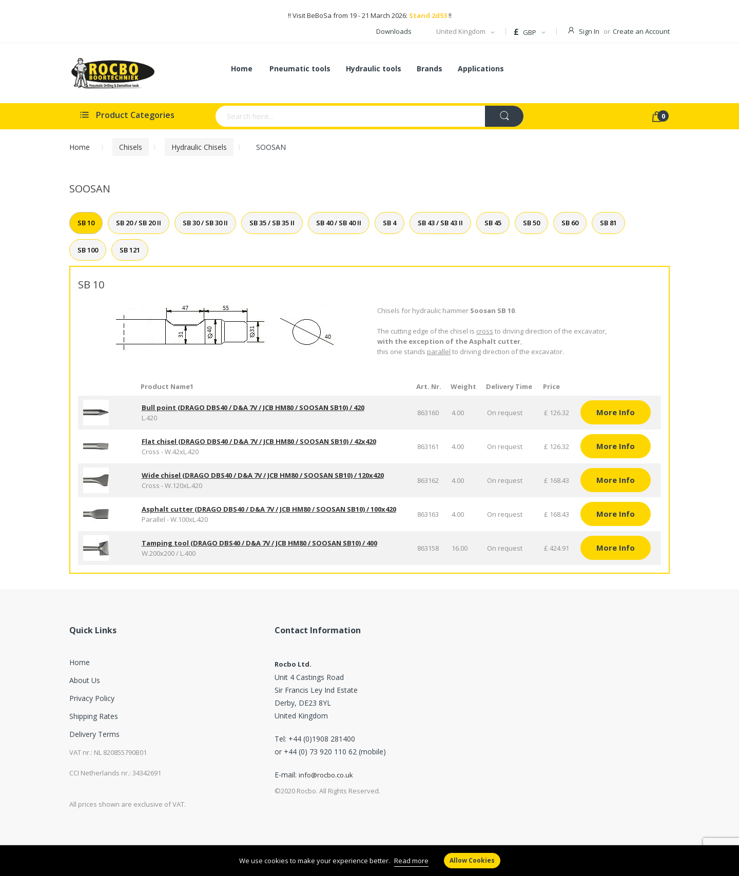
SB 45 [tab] (492, 222)
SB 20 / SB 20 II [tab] (138, 222)
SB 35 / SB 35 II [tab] (272, 222)
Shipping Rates (93, 716)
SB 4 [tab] (389, 222)
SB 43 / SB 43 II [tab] (440, 222)
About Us (84, 680)
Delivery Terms (94, 734)
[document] (369, 860)
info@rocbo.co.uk (326, 775)
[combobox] (310, 116)
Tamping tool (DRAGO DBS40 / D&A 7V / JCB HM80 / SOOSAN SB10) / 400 (259, 543)
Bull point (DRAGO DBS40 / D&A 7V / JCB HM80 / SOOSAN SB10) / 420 (253, 407)
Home (79, 147)
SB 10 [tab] (85, 222)
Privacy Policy (91, 698)
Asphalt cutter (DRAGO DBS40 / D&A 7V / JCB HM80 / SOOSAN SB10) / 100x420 (269, 509)
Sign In (589, 31)
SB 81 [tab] (608, 222)
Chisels (130, 147)
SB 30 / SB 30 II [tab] (205, 222)
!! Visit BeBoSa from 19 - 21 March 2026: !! (370, 15)
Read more (411, 860)
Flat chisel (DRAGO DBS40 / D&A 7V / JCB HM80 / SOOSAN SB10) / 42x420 (259, 441)
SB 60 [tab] (569, 222)
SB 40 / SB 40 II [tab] (338, 222)
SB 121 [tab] (130, 250)
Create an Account (641, 31)
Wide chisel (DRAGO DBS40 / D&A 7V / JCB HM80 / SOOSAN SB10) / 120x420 (263, 475)
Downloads (394, 31)
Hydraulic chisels (199, 147)
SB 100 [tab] (87, 250)
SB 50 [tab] (531, 222)
